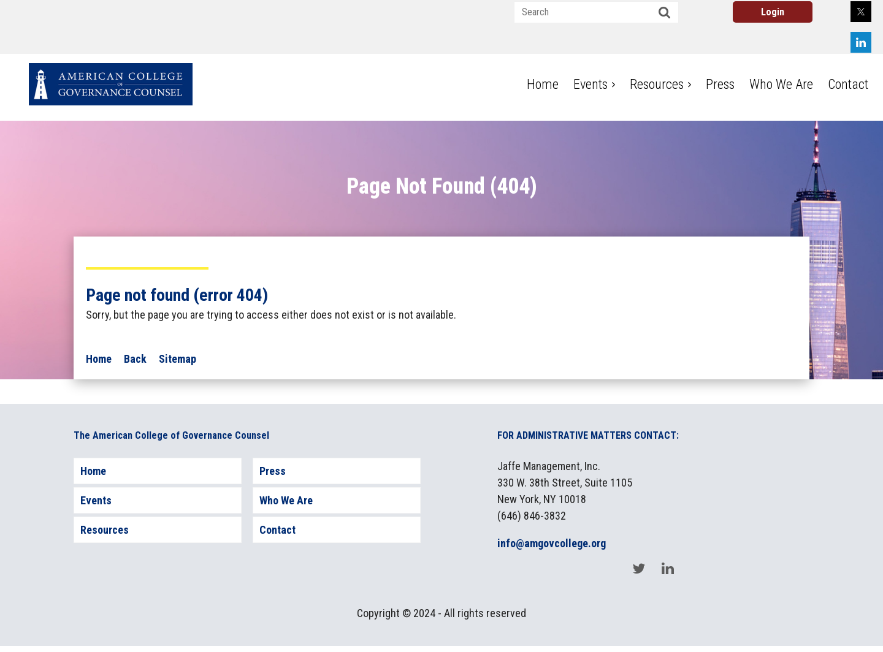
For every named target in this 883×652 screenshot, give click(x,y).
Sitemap (177, 358)
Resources (104, 529)
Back (135, 358)
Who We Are (286, 500)
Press (272, 470)
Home (99, 358)
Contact (277, 529)
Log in (772, 12)
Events (96, 500)
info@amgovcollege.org (551, 543)
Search (665, 13)
